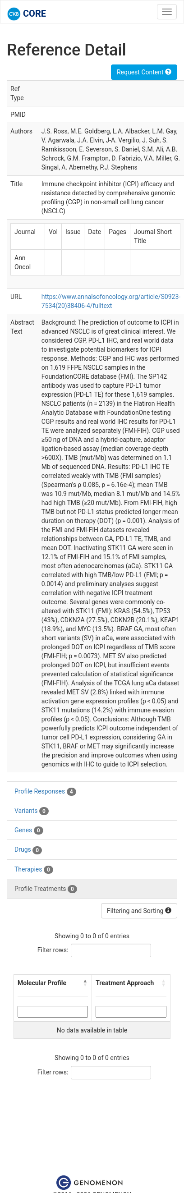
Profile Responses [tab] (45, 792)
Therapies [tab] (33, 870)
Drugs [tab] (28, 850)
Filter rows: (53, 950)
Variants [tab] (31, 811)
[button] (85, 982)
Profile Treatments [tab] (45, 889)
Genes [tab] (28, 830)
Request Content (144, 72)
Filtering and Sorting (139, 910)
